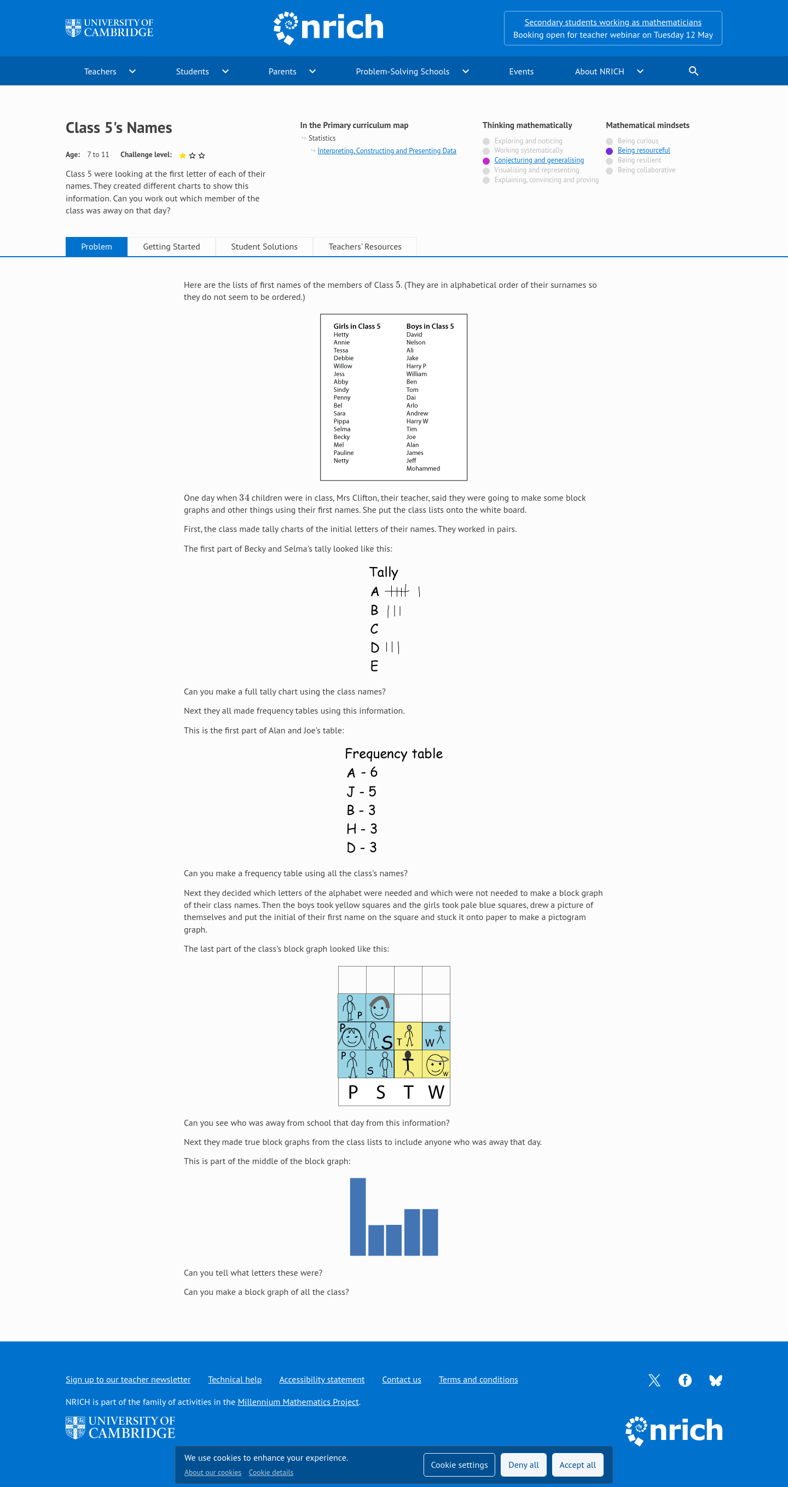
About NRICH (599, 71)
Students (192, 71)
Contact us (401, 1379)
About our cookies (212, 1472)
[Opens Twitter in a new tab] (654, 1379)
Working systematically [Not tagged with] (528, 150)
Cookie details (271, 1472)
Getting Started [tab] (171, 246)
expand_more (132, 71)
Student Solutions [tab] (264, 246)
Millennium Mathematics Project (297, 1401)
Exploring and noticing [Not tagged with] (529, 141)
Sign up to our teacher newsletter (128, 1379)
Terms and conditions (478, 1379)
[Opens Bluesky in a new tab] (715, 1379)
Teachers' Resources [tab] (365, 246)
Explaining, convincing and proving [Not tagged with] (547, 179)
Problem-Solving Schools (403, 71)
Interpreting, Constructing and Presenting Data (387, 150)
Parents (283, 71)
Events (521, 71)
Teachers (100, 71)
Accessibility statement (321, 1379)
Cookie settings (459, 1464)
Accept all (578, 1464)
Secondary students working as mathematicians (613, 21)
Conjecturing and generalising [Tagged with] (539, 160)
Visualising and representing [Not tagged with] (536, 170)
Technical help (235, 1379)
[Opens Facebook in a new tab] (685, 1379)
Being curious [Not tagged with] (638, 141)
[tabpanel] (394, 788)
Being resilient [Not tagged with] (639, 160)
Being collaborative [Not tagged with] (647, 170)
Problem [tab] (96, 246)
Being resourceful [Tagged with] (644, 150)
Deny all (523, 1464)
